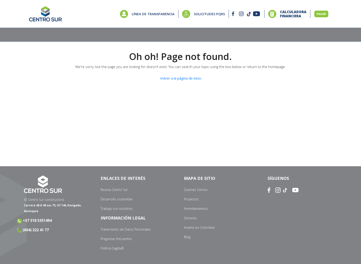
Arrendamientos (196, 208)
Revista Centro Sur (114, 189)
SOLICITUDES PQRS (209, 14)
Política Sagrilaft (112, 248)
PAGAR (321, 14)
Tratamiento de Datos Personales (126, 229)
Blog (187, 237)
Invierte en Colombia (199, 227)
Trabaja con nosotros (117, 208)
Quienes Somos (196, 189)
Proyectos (191, 199)
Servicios (190, 218)
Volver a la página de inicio (180, 78)
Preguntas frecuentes (116, 239)
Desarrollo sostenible (116, 199)
